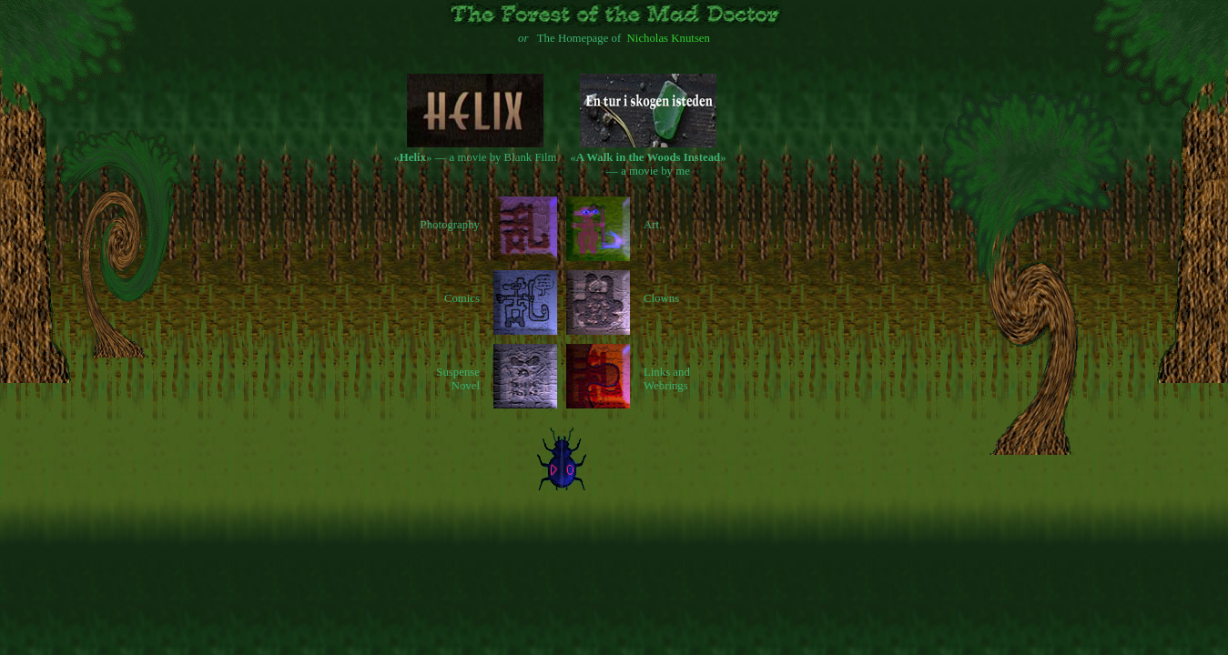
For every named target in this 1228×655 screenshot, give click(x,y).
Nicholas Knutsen (668, 38)
